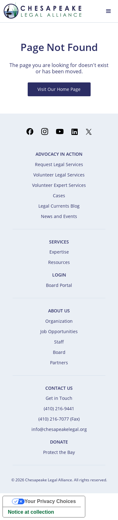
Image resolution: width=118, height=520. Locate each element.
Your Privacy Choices (50, 501)
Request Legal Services (59, 164)
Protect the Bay (59, 452)
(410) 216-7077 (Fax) (59, 419)
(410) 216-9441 (59, 408)
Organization (59, 321)
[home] (41, 10)
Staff (59, 342)
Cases (59, 195)
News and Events (59, 216)
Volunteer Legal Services (59, 175)
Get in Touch (59, 398)
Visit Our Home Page (59, 89)
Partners (59, 363)
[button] (108, 10)
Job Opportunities (59, 331)
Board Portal (59, 285)
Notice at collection (31, 512)
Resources (59, 262)
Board (59, 352)
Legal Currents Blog (59, 206)
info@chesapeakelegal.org (59, 429)
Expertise (59, 252)
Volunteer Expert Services (59, 185)
